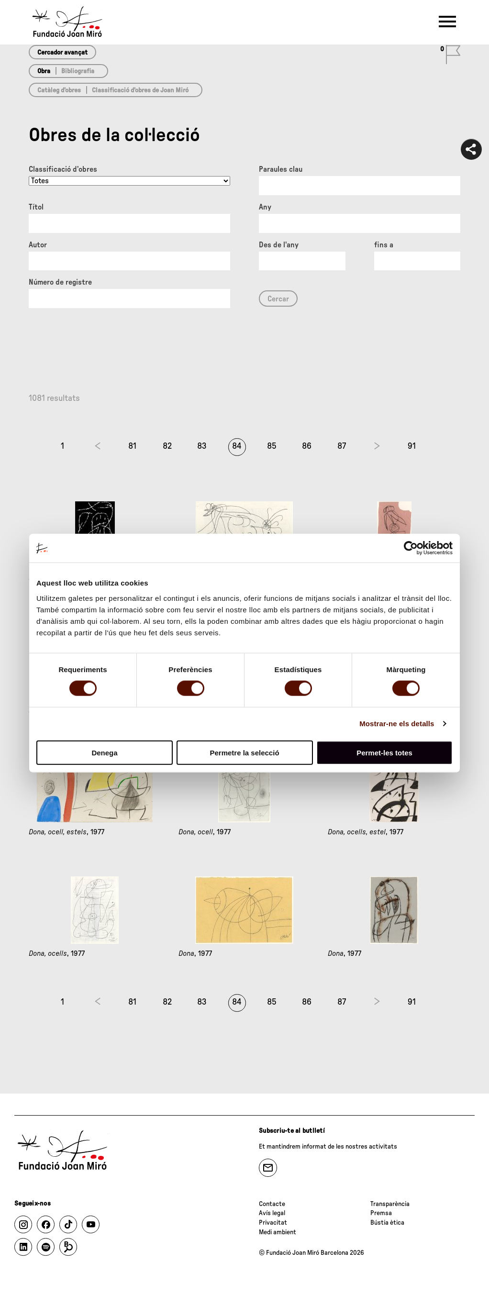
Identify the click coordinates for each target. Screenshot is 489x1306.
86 (306, 446)
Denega (104, 752)
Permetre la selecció (244, 752)
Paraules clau (280, 169)
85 (272, 446)
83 (202, 446)
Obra (43, 71)
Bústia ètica (387, 1222)
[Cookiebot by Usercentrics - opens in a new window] (411, 548)
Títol (36, 207)
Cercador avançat (62, 52)
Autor (38, 245)
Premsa (381, 1213)
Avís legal (272, 1213)
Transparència (390, 1204)
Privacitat (273, 1222)
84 (237, 446)
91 (412, 446)
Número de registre (60, 282)
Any (265, 207)
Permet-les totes (384, 752)
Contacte (272, 1204)
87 (341, 446)
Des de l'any (279, 245)
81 (132, 446)
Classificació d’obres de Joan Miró (140, 90)
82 (167, 446)
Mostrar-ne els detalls (396, 723)
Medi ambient (277, 1232)
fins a (383, 245)
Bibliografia (77, 71)
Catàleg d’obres (59, 90)
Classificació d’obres (63, 169)
